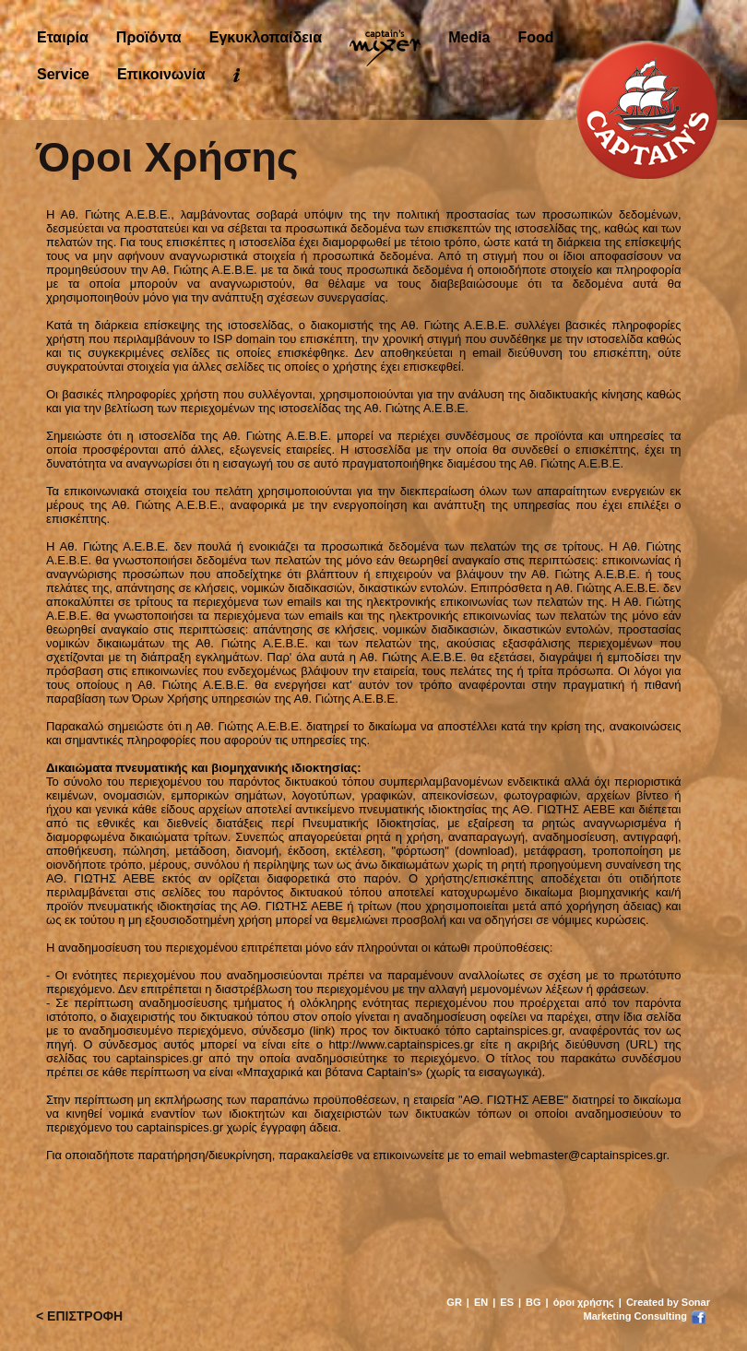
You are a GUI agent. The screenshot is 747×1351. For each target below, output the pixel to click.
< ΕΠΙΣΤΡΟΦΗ (79, 1316)
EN (481, 1302)
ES (507, 1302)
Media (469, 37)
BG (533, 1302)
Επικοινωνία (161, 74)
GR (454, 1302)
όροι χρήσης (583, 1302)
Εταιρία (63, 37)
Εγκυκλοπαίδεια (265, 37)
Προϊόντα (149, 37)
